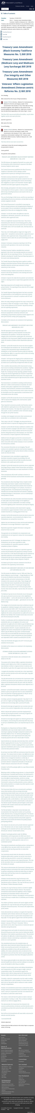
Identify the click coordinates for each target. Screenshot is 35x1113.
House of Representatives (7, 1050)
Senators (3, 1042)
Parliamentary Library (23, 1043)
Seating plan (4, 1043)
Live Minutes (4, 1056)
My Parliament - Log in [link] (6, 1066)
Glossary (4, 1076)
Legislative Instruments (24, 1056)
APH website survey (6, 1071)
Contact (27, 6)
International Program (23, 1045)
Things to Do (21, 1079)
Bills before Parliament (24, 1050)
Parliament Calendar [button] (19, 6)
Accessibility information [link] (6, 1108)
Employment (4, 1072)
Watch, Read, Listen (23, 1039)
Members (3, 1058)
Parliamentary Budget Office (8, 1091)
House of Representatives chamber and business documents (7, 1053)
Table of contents (8, 13)
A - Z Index (4, 1074)
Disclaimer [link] (27, 1108)
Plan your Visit (22, 1082)
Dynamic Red (4, 1040)
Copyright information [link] (18, 1108)
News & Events (22, 1037)
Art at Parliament (22, 1081)
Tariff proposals (22, 1055)
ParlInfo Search (5, 1069)
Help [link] (8, 1109)
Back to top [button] (31, 1112)
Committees (21, 1061)
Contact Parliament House (24, 1072)
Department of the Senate (7, 1084)
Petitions (21, 1069)
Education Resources (23, 1042)
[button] (31, 9)
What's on (21, 1078)
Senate (2, 1037)
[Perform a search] (2, 9)
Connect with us (22, 1071)
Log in (32, 6)
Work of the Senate (5, 1039)
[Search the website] (5, 9)
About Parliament (22, 1040)
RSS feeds (4, 1077)
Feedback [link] (3, 1109)
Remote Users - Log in (6, 1068)
